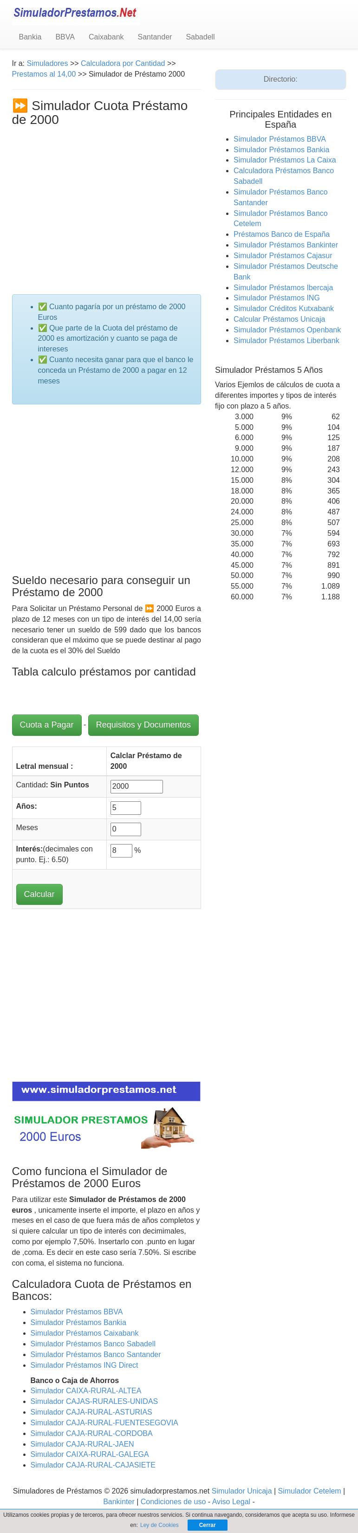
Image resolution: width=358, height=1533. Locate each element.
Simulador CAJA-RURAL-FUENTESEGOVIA (104, 1423)
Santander (155, 37)
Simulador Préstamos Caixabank (85, 1333)
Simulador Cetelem (309, 1491)
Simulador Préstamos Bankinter (286, 245)
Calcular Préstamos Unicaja (279, 319)
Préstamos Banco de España (282, 234)
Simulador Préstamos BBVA (77, 1312)
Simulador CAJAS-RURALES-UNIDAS (94, 1401)
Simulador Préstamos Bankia (78, 1322)
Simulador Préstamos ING (277, 298)
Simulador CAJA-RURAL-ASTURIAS (91, 1412)
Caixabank (106, 37)
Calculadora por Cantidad (124, 63)
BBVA (65, 37)
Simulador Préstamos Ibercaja (283, 288)
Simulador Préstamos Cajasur (283, 256)
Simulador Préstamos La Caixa (285, 160)
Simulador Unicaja (242, 1491)
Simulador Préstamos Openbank (287, 330)
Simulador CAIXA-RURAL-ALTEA (86, 1391)
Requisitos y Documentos (143, 724)
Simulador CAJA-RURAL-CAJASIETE (93, 1465)
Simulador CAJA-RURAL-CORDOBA (92, 1433)
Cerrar (207, 1525)
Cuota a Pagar (47, 724)
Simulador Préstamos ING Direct (84, 1365)
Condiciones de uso (173, 1502)
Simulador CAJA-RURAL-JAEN (82, 1444)
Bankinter (119, 1502)
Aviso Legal (231, 1502)
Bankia (30, 37)
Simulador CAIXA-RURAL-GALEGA (90, 1454)
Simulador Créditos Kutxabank (284, 308)
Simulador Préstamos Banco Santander (96, 1354)
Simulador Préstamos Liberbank (286, 340)
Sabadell (200, 37)
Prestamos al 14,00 (44, 74)
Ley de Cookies (159, 1525)
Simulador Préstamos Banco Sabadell (93, 1344)
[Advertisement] (107, 197)
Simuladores (47, 63)
